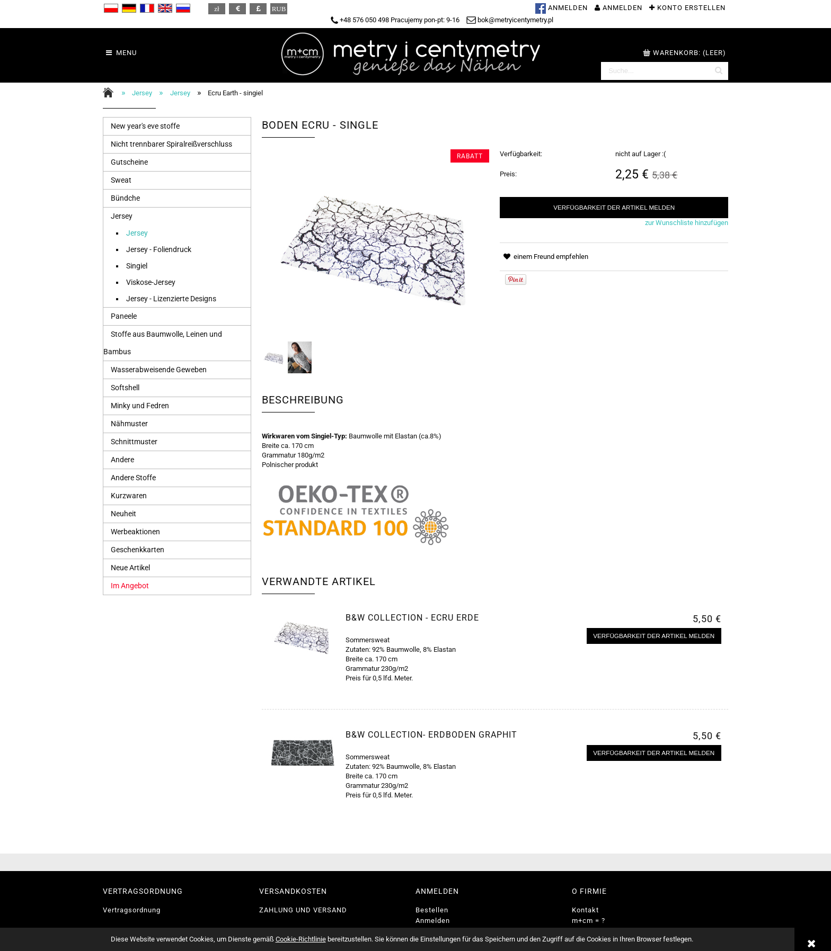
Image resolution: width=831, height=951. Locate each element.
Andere (122, 459)
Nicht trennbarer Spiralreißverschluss (171, 144)
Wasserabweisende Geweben (159, 369)
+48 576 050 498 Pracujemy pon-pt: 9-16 (395, 20)
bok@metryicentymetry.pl (509, 20)
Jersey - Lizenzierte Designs (171, 298)
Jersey (121, 216)
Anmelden (432, 921)
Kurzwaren (129, 495)
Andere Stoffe (133, 477)
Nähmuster (129, 423)
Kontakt (585, 910)
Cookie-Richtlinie (301, 939)
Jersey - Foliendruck (158, 249)
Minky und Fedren (140, 405)
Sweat (121, 180)
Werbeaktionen (135, 531)
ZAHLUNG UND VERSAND (303, 910)
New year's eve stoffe (145, 126)
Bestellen (431, 910)
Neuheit (123, 513)
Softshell (125, 387)
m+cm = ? (588, 921)
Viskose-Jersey (150, 282)
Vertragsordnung (132, 910)
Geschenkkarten (137, 549)
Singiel (136, 266)
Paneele (124, 316)
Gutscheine (129, 162)
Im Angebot (130, 585)
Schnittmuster (134, 441)
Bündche (125, 198)
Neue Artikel (130, 567)
